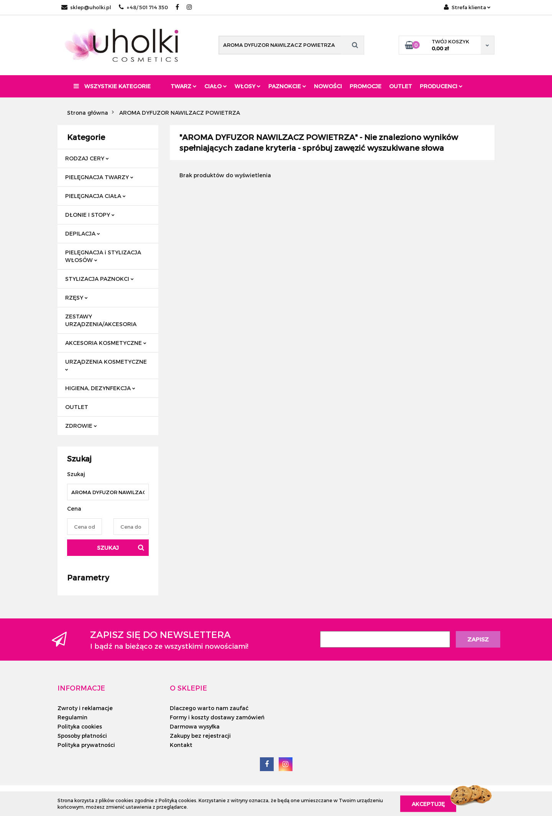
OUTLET (76, 407)
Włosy (248, 86)
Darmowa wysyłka (195, 726)
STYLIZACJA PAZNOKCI (99, 278)
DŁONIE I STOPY (90, 214)
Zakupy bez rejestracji (200, 735)
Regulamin (72, 717)
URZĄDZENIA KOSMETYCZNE (106, 364)
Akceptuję (428, 803)
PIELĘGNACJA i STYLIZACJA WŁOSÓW (103, 256)
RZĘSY (76, 297)
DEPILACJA (82, 233)
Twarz (184, 86)
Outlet (400, 86)
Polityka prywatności (86, 745)
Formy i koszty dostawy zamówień (217, 717)
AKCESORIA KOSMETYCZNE (105, 343)
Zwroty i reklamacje (85, 708)
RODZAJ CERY (87, 158)
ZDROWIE (81, 425)
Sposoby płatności (82, 735)
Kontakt (181, 745)
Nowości (328, 86)
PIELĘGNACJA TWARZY (99, 177)
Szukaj (108, 547)
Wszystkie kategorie (112, 86)
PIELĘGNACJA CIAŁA (95, 196)
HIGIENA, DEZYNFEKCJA (100, 388)
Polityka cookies (80, 726)
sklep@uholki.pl (86, 7)
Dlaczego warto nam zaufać (209, 708)
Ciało (215, 86)
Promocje (365, 86)
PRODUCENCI (441, 86)
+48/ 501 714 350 (143, 7)
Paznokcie (287, 86)
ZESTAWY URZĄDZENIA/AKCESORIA (100, 320)
